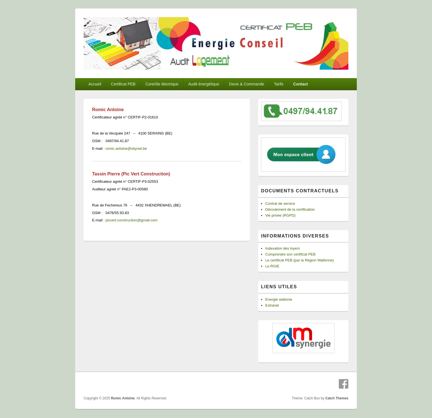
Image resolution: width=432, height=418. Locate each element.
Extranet (272, 305)
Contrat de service (280, 203)
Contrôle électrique (162, 84)
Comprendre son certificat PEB (290, 254)
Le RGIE (272, 266)
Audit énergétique (203, 84)
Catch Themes (336, 398)
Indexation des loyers (282, 248)
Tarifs (278, 84)
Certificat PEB (123, 84)
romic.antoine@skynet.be (126, 148)
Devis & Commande (246, 84)
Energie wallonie (278, 299)
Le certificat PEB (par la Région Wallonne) (299, 260)
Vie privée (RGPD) (280, 215)
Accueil (94, 84)
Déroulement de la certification (290, 209)
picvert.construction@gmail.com (131, 220)
